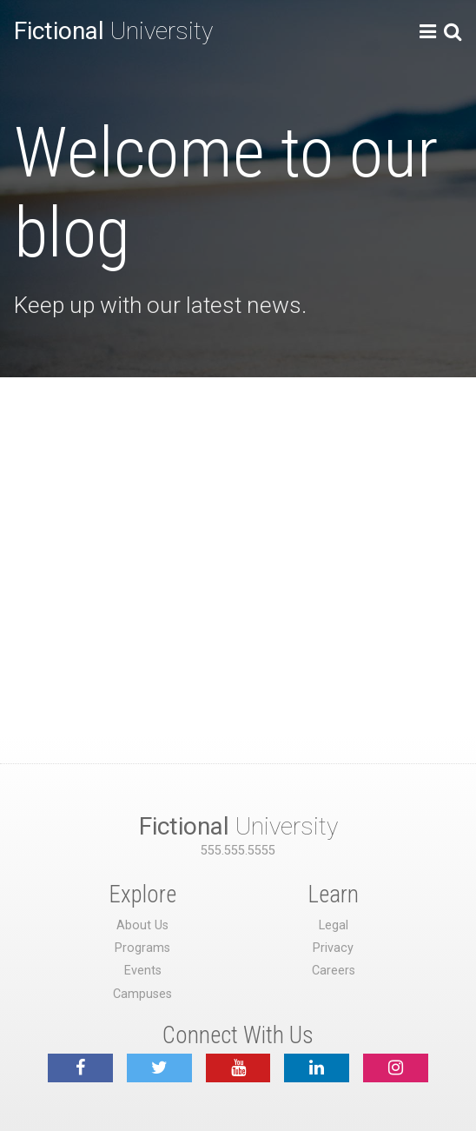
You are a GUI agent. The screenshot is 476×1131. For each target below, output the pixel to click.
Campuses (142, 994)
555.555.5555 (238, 850)
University (113, 31)
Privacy (333, 948)
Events (143, 970)
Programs (142, 948)
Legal (333, 925)
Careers (333, 970)
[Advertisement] (238, 507)
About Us (142, 925)
